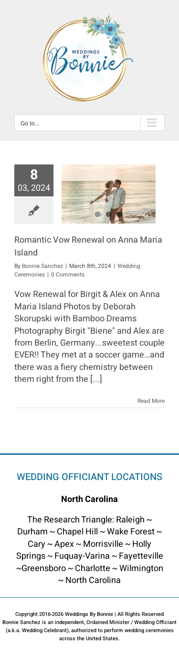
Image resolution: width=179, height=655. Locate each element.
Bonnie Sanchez (42, 266)
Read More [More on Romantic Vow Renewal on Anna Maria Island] (151, 401)
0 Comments (67, 274)
